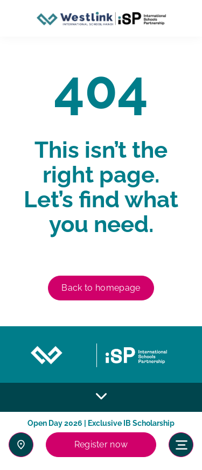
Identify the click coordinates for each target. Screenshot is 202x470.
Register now (101, 444)
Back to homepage (100, 288)
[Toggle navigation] (181, 444)
